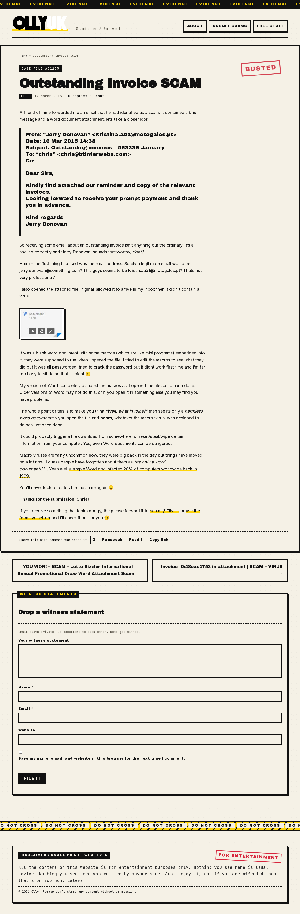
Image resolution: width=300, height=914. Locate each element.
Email (25, 709)
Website (26, 730)
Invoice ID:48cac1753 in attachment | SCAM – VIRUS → (222, 570)
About (195, 26)
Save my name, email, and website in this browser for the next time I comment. (101, 758)
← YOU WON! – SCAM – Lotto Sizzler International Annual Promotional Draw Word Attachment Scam (75, 570)
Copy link (159, 540)
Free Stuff (270, 26)
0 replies (77, 96)
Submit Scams (230, 26)
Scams (99, 96)
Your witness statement (43, 640)
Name (25, 687)
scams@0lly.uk (164, 510)
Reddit (136, 540)
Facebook (112, 540)
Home (23, 56)
